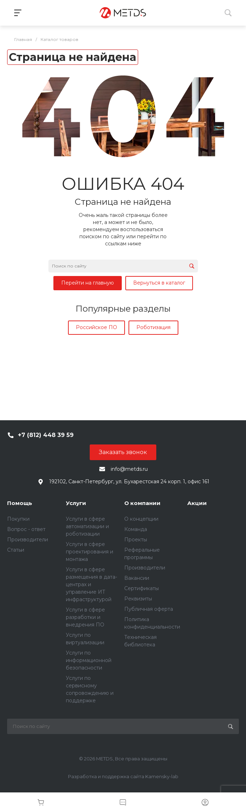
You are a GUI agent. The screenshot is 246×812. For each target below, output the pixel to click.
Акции (197, 503)
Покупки (18, 519)
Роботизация (153, 327)
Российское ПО (96, 327)
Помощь (19, 503)
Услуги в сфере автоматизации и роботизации (87, 526)
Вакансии (136, 578)
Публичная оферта (148, 609)
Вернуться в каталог (159, 283)
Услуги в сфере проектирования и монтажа (89, 551)
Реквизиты (138, 598)
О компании (142, 503)
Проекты (135, 539)
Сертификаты (141, 588)
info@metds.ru (129, 469)
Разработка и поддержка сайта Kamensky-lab (123, 776)
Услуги (76, 503)
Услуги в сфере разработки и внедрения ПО (85, 617)
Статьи (15, 550)
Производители (27, 539)
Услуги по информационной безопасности (88, 660)
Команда (135, 529)
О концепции (141, 519)
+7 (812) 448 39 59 (46, 435)
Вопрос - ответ (26, 529)
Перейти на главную (87, 283)
